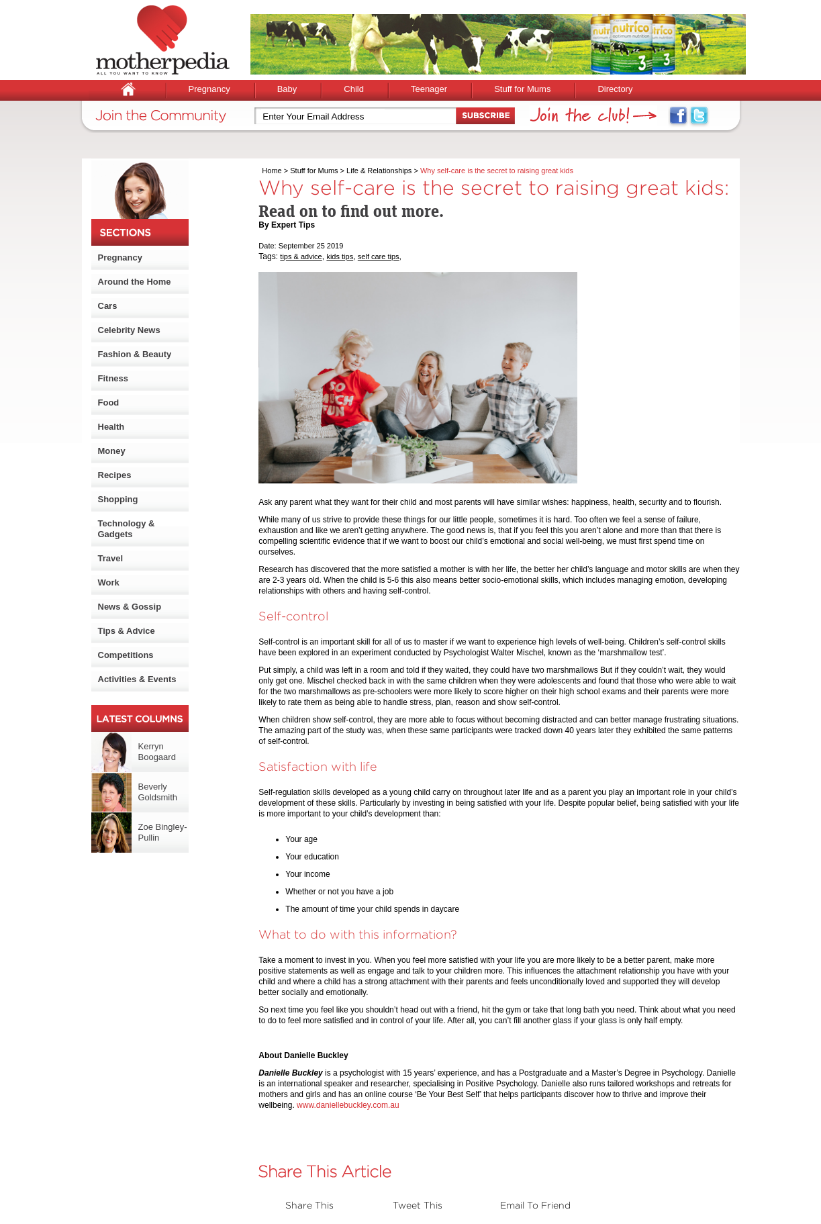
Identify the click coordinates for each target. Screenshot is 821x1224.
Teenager (429, 89)
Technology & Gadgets (126, 528)
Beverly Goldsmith (158, 792)
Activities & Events (137, 679)
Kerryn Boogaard (157, 751)
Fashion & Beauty (135, 354)
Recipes (115, 475)
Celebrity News (129, 330)
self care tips (378, 256)
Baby (287, 89)
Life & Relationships (379, 171)
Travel (111, 558)
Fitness (113, 378)
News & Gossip (130, 607)
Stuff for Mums (522, 89)
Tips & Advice (126, 631)
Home (271, 171)
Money (112, 451)
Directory (614, 89)
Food (108, 402)
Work (108, 582)
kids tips (339, 256)
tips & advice (301, 256)
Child (354, 89)
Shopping (118, 499)
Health (111, 427)
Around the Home (134, 282)
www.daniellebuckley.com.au (348, 1105)
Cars (107, 306)
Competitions (126, 655)
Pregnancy (209, 89)
